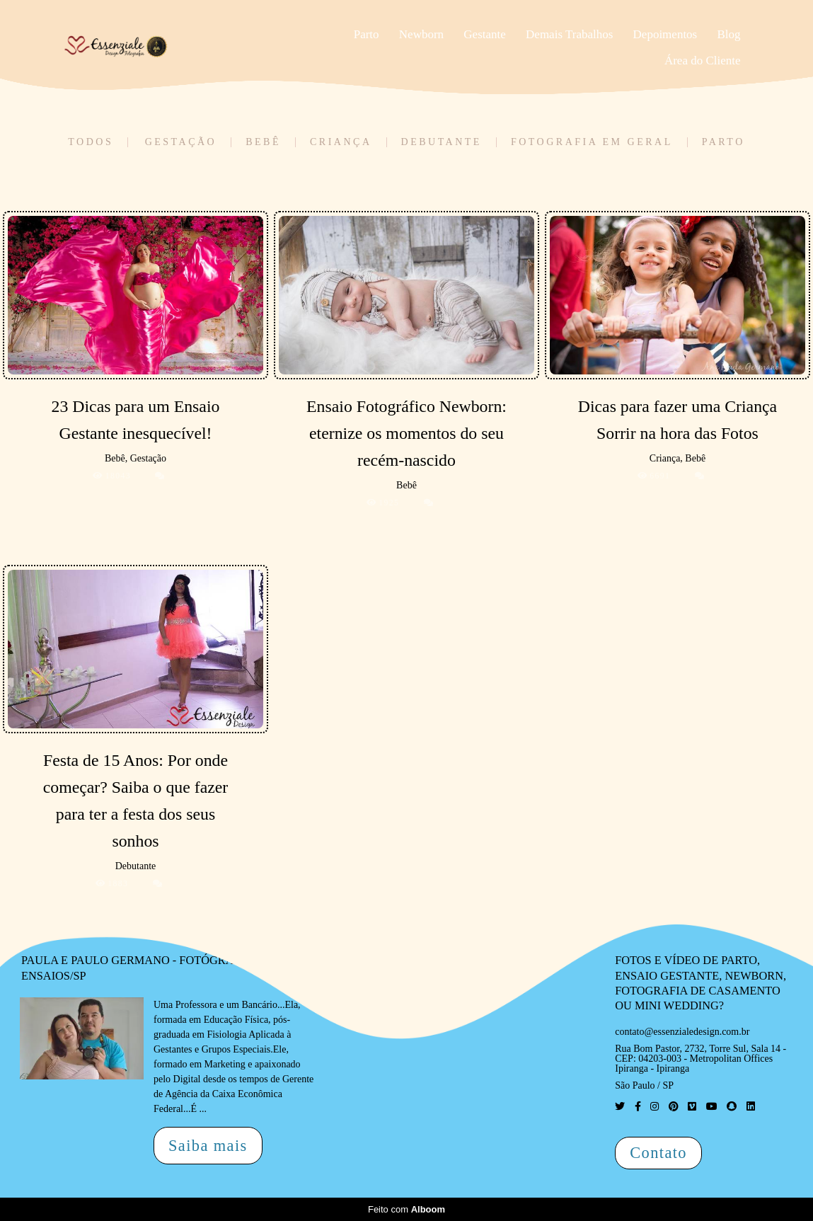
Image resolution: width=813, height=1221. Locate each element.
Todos (90, 142)
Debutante (441, 142)
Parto (366, 34)
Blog (728, 34)
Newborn (421, 34)
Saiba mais (208, 1145)
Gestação (181, 142)
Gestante (484, 34)
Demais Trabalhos (569, 34)
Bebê (263, 142)
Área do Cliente (702, 60)
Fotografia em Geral (592, 142)
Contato (658, 1153)
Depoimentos (665, 34)
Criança (341, 142)
